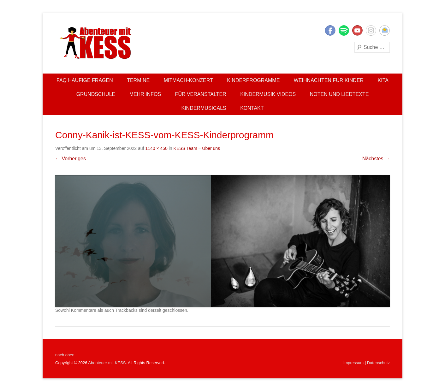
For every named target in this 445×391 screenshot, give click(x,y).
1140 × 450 (156, 148)
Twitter (344, 30)
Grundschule (96, 94)
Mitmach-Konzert (188, 80)
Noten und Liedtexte (339, 94)
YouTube (357, 30)
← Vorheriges (70, 158)
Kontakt (252, 108)
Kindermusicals (203, 108)
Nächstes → (376, 158)
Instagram (371, 30)
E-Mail (384, 30)
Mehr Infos (145, 94)
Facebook (330, 30)
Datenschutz (378, 362)
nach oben (64, 354)
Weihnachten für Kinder (329, 80)
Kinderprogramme (253, 80)
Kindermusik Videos (268, 94)
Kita (383, 80)
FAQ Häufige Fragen (84, 80)
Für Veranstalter (200, 94)
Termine (138, 80)
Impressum (353, 362)
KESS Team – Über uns (197, 148)
